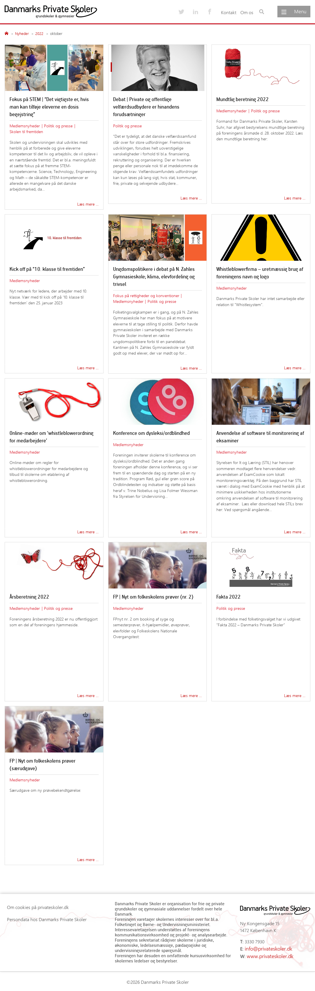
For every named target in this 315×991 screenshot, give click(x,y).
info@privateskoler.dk (266, 948)
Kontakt (228, 12)
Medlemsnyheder (25, 125)
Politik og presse (58, 125)
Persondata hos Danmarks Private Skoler (46, 919)
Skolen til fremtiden (26, 131)
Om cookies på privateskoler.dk (38, 907)
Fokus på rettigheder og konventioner (146, 295)
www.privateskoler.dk (268, 955)
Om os (246, 12)
